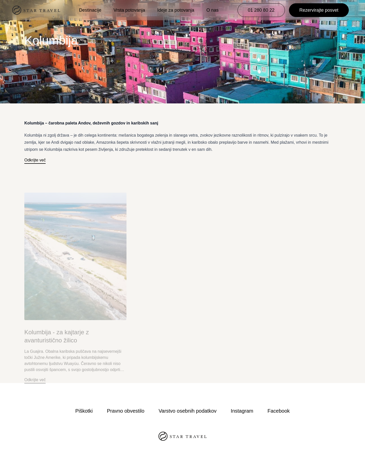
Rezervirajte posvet (318, 10)
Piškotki (84, 411)
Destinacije (90, 10)
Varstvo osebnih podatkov (188, 411)
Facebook (278, 411)
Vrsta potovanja (129, 10)
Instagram (242, 411)
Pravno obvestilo (125, 411)
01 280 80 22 (261, 10)
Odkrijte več (35, 160)
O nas (212, 10)
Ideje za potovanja (175, 10)
